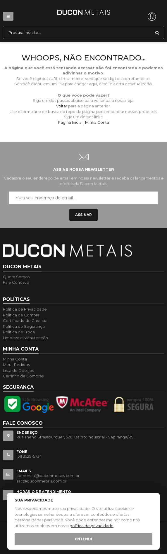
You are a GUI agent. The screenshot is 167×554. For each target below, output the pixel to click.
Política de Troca (19, 332)
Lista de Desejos (18, 370)
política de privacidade (91, 525)
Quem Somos (16, 276)
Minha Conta (97, 122)
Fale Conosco (16, 282)
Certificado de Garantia (25, 320)
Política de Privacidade (25, 309)
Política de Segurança (24, 326)
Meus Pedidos (16, 364)
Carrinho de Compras (23, 376)
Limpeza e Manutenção (25, 337)
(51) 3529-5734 (29, 456)
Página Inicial (70, 122)
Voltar (61, 106)
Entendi (83, 539)
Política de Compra (21, 315)
